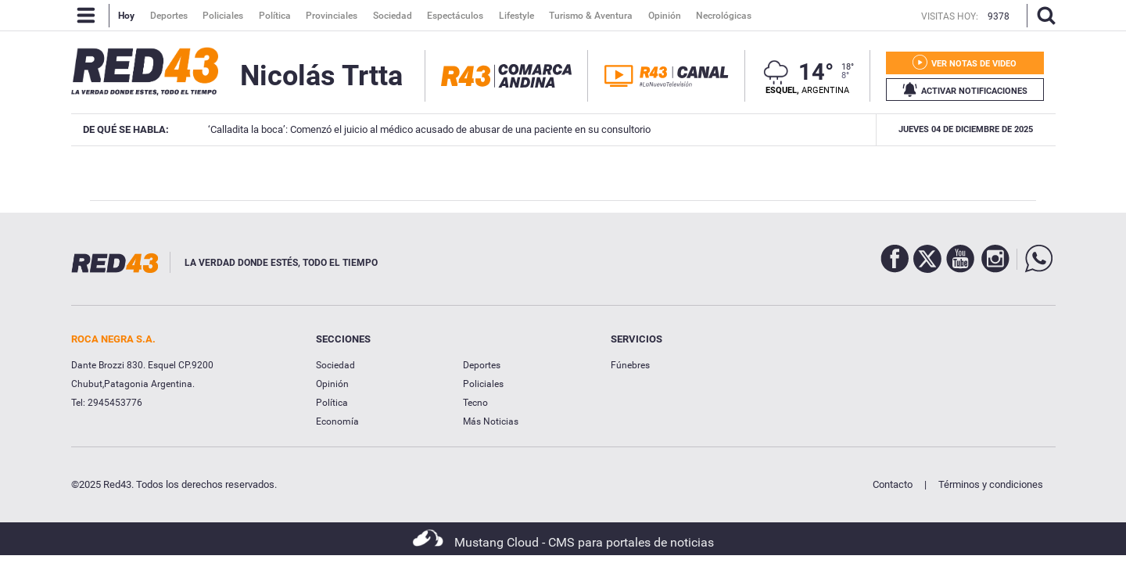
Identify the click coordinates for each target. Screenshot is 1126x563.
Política (332, 402)
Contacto (893, 484)
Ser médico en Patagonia (812, 129)
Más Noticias (490, 421)
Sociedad (335, 365)
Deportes (481, 365)
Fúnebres (630, 365)
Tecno (475, 402)
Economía (337, 421)
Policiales (483, 383)
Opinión (332, 383)
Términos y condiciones (990, 484)
